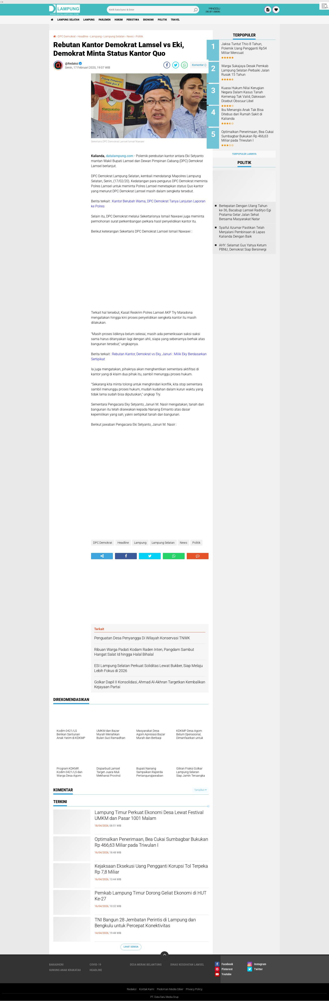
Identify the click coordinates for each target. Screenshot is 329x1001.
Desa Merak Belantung (146, 964)
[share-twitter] (175, 65)
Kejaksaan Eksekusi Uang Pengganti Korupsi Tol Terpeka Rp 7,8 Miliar (151, 870)
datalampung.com (119, 156)
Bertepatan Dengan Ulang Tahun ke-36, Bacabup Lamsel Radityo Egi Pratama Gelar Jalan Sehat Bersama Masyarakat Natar (245, 207)
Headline (85, 36)
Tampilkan (200, 789)
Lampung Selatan (71, 19)
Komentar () (199, 64)
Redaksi (129, 989)
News (136, 36)
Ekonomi (161, 19)
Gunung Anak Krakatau (65, 970)
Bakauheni (56, 964)
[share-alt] (102, 556)
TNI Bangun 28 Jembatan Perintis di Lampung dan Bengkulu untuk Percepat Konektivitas (149, 923)
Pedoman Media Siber (170, 989)
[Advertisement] (70, 136)
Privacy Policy (196, 989)
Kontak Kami (145, 989)
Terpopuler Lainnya (244, 149)
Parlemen (111, 19)
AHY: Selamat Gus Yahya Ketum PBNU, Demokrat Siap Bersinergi (242, 242)
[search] (153, 9)
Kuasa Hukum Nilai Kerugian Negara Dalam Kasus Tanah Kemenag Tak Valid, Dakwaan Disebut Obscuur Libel (249, 92)
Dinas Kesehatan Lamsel (187, 964)
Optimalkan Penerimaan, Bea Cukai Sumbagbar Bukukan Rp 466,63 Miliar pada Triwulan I (150, 843)
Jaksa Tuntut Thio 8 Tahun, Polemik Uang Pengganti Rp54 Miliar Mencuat (247, 48)
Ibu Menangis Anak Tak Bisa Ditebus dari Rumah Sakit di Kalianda (248, 111)
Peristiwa (144, 19)
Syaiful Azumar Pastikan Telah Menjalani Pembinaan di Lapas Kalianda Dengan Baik (242, 227)
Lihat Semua (131, 946)
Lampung (94, 19)
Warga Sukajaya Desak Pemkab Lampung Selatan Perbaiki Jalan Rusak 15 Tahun (246, 71)
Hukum (127, 19)
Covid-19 (95, 964)
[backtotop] (164, 955)
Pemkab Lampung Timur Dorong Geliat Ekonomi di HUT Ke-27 (141, 897)
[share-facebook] (166, 65)
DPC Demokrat (67, 36)
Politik (177, 19)
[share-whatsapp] (184, 65)
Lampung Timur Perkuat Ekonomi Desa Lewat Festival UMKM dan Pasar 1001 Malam (149, 816)
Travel (191, 19)
